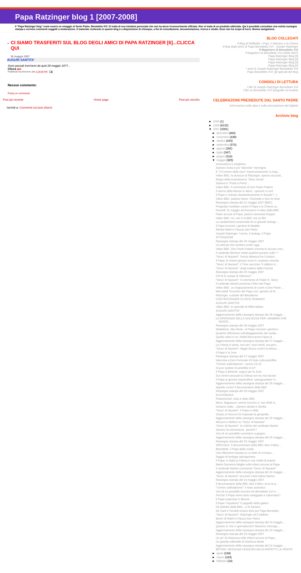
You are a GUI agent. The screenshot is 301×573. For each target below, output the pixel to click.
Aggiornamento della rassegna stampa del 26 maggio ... (251, 383)
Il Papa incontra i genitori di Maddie (238, 225)
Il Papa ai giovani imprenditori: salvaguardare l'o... (247, 379)
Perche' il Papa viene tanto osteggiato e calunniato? (248, 495)
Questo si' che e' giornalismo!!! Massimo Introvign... (248, 526)
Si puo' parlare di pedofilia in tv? (236, 367)
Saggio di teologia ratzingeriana (235, 456)
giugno (221, 156)
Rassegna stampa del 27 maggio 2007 (240, 356)
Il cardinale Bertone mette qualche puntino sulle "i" (247, 252)
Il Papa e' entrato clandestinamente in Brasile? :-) (246, 194)
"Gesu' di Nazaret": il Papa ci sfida (237, 410)
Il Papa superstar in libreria (232, 499)
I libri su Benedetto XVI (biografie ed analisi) (270, 90)
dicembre (222, 133)
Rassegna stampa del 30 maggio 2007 (240, 241)
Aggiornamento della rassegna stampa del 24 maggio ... (251, 472)
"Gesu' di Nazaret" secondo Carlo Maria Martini (245, 476)
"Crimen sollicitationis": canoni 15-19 (238, 364)
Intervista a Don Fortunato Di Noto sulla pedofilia (246, 360)
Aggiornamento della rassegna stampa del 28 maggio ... (251, 314)
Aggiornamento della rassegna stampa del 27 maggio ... (251, 340)
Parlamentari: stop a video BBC (235, 398)
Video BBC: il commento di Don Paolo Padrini (244, 187)
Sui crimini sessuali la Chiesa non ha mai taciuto (246, 375)
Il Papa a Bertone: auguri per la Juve (239, 371)
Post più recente (13, 99)
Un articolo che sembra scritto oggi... (239, 245)
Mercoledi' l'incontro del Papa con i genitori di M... (247, 291)
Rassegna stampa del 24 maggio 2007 (240, 479)
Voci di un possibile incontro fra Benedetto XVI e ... (247, 491)
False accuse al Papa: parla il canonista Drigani (245, 214)
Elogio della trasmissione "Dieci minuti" (240, 179)
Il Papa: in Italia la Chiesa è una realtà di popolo (246, 460)
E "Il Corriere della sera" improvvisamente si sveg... (248, 171)
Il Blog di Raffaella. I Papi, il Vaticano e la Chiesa (267, 43)
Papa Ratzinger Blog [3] (283, 62)
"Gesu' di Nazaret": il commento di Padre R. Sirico (247, 279)
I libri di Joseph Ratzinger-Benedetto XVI (272, 87)
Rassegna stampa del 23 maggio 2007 (240, 533)
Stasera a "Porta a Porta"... (233, 183)
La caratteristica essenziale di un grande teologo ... (247, 221)
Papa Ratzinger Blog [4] (283, 59)
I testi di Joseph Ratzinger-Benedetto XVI (272, 68)
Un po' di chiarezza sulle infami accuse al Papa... (246, 537)
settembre (223, 144)
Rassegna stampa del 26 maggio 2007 (240, 391)
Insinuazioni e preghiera (231, 164)
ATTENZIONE (224, 237)
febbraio (221, 561)
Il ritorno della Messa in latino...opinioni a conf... (245, 191)
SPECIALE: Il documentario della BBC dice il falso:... (248, 445)
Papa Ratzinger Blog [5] (283, 56)
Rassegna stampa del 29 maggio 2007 (240, 272)
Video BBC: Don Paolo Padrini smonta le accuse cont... (250, 248)
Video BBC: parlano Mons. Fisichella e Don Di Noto (248, 198)
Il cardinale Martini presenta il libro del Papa (243, 283)
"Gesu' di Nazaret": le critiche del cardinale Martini (247, 425)
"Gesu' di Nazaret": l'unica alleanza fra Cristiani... (246, 256)
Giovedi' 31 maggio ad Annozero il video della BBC (247, 210)
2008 (216, 125)
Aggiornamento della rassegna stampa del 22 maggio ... (251, 545)
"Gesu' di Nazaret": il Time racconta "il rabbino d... (247, 264)
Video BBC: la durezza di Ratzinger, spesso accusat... (249, 175)
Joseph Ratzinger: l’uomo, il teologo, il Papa (243, 233)
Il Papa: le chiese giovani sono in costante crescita (247, 260)
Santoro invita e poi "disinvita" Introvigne (241, 167)
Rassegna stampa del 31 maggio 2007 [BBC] (244, 202)
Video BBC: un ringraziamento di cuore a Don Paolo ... (250, 287)
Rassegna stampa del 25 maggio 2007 (240, 441)
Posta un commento (19, 93)
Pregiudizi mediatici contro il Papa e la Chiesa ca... (247, 206)
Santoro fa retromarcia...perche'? (236, 429)
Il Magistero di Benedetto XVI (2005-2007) (271, 52)
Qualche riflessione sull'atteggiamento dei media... (247, 333)
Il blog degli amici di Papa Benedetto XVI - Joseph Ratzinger (260, 46)
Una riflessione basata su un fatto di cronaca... (245, 452)
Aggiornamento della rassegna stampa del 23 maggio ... (251, 522)
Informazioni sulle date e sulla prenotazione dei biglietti (264, 105)
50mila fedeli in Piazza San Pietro (237, 229)
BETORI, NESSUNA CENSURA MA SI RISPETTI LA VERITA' (254, 549)
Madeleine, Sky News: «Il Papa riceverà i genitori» (247, 329)
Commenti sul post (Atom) (35, 107)
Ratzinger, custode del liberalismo (237, 295)
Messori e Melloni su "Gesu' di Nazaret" (240, 422)
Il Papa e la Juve (226, 352)
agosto (221, 148)
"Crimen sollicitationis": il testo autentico (240, 487)
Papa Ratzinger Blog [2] (283, 65)
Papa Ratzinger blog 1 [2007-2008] (76, 17)
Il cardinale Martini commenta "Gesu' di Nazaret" (246, 468)
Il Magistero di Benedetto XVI (278, 49)
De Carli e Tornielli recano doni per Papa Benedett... (248, 510)
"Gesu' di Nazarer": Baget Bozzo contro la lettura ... (248, 348)
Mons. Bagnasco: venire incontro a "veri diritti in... (247, 402)
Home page (101, 99)
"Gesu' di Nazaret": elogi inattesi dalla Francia (244, 268)
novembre (223, 137)
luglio (220, 152)
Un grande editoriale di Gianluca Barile (240, 541)
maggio (221, 160)
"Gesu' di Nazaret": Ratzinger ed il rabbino (242, 514)
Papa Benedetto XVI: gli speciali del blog (272, 71)
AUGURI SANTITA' (228, 303)
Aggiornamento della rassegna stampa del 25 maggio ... (251, 418)
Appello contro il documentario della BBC (241, 387)
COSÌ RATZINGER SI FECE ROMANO (240, 299)
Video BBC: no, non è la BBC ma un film (241, 218)
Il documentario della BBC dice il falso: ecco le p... (247, 483)
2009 (216, 121)
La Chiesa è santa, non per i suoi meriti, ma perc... (247, 344)
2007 (216, 129)
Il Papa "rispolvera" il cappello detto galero (242, 503)
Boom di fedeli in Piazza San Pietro (238, 518)
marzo (220, 557)
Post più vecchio (189, 99)
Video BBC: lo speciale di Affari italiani (239, 306)
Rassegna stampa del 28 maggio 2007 (240, 325)
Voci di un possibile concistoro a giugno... (241, 433)
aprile (220, 553)
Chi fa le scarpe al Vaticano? (233, 276)
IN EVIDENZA (225, 395)
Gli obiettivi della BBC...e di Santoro (238, 506)
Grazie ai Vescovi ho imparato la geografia (242, 414)
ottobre (221, 140)
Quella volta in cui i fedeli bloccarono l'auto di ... (245, 337)
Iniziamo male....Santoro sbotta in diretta (241, 406)
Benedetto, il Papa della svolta (235, 449)
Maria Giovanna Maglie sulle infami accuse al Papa (248, 464)
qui (19, 68)
